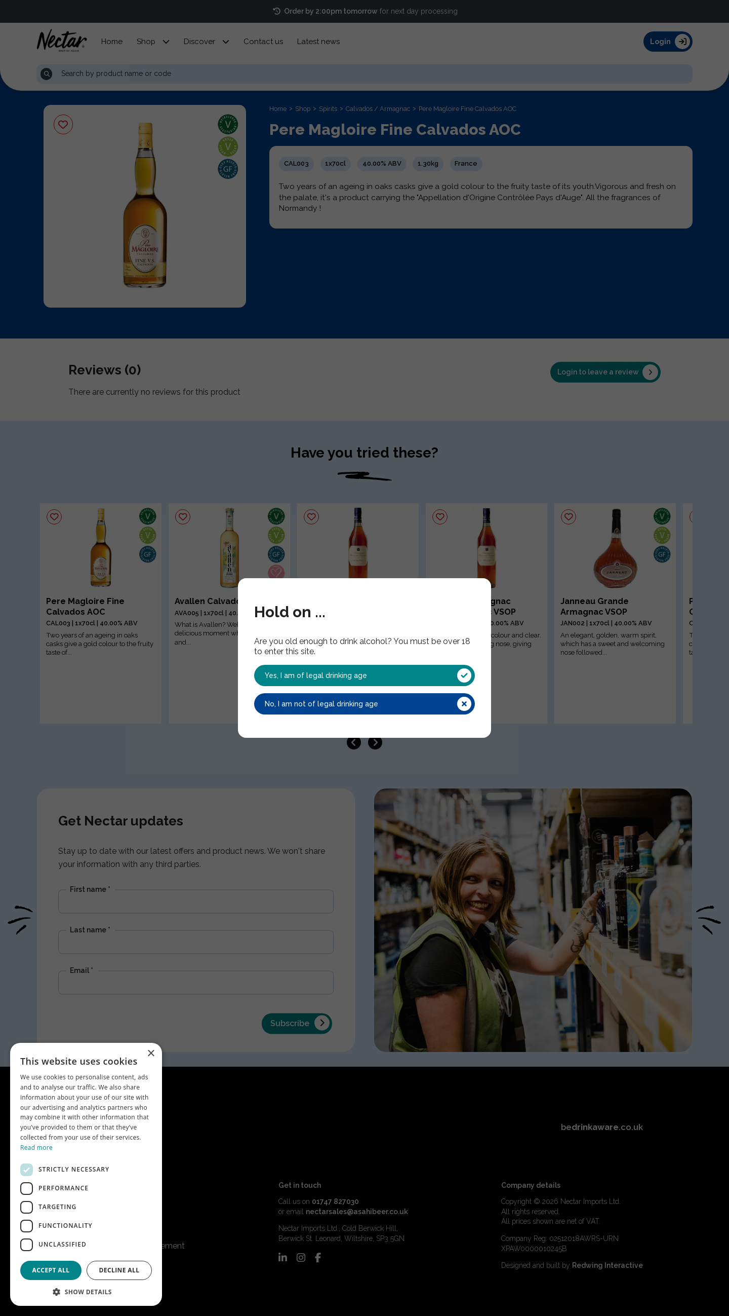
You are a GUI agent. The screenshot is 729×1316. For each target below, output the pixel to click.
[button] (86, 1291)
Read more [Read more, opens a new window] (36, 1147)
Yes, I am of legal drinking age (368, 675)
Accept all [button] (51, 1270)
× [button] (150, 1054)
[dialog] (86, 1174)
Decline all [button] (119, 1270)
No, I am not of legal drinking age (368, 704)
